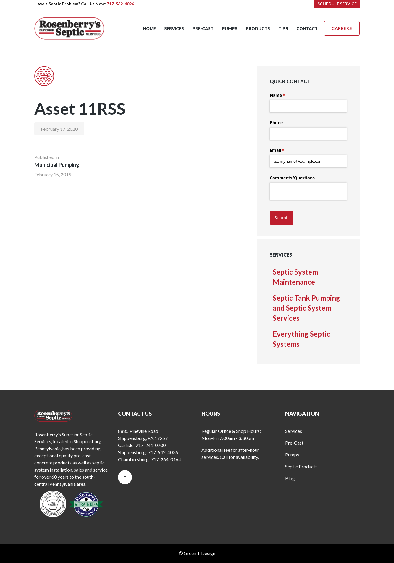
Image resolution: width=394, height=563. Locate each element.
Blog (290, 478)
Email (285, 150)
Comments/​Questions (292, 177)
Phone (276, 122)
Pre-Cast (294, 443)
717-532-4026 (120, 3)
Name (286, 95)
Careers (342, 28)
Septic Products (301, 466)
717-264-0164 (166, 459)
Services (293, 431)
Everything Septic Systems (301, 339)
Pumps (292, 454)
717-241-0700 (150, 445)
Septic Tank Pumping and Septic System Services (306, 307)
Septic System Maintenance (295, 276)
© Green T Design (197, 553)
